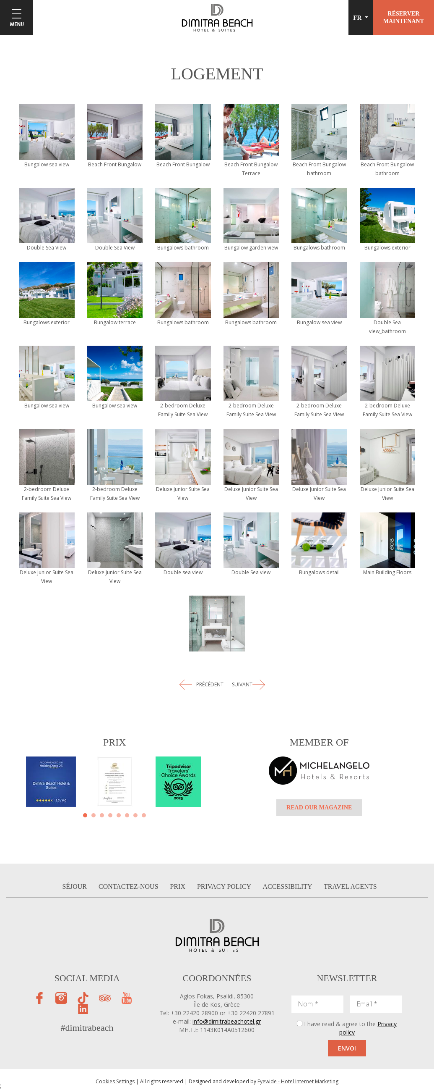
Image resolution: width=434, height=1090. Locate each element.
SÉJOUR (75, 886)
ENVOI (347, 1048)
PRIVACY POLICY (225, 886)
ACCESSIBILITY (288, 886)
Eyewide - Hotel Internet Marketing (297, 1081)
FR (358, 17)
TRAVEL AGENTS (350, 886)
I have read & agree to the (350, 1028)
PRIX (178, 886)
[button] (85, 815)
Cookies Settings (115, 1081)
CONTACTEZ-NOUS (129, 886)
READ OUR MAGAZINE (319, 807)
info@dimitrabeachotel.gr (226, 1021)
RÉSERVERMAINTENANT (403, 17)
